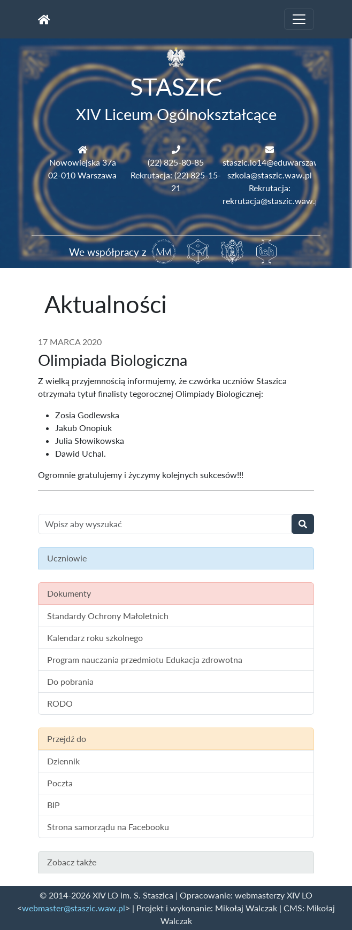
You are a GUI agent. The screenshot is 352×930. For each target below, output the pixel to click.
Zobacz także (71, 862)
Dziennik (63, 761)
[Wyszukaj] (303, 524)
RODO (60, 703)
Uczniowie (67, 558)
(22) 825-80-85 (176, 162)
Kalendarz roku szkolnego (95, 637)
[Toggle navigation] (299, 19)
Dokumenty (69, 593)
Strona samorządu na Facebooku (108, 827)
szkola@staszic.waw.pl (269, 175)
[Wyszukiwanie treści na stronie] (165, 524)
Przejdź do (66, 738)
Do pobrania (70, 681)
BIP (53, 805)
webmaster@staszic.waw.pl (73, 908)
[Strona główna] (44, 19)
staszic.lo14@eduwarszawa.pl (278, 162)
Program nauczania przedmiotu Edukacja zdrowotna (144, 659)
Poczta (60, 783)
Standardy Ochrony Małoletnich (108, 616)
